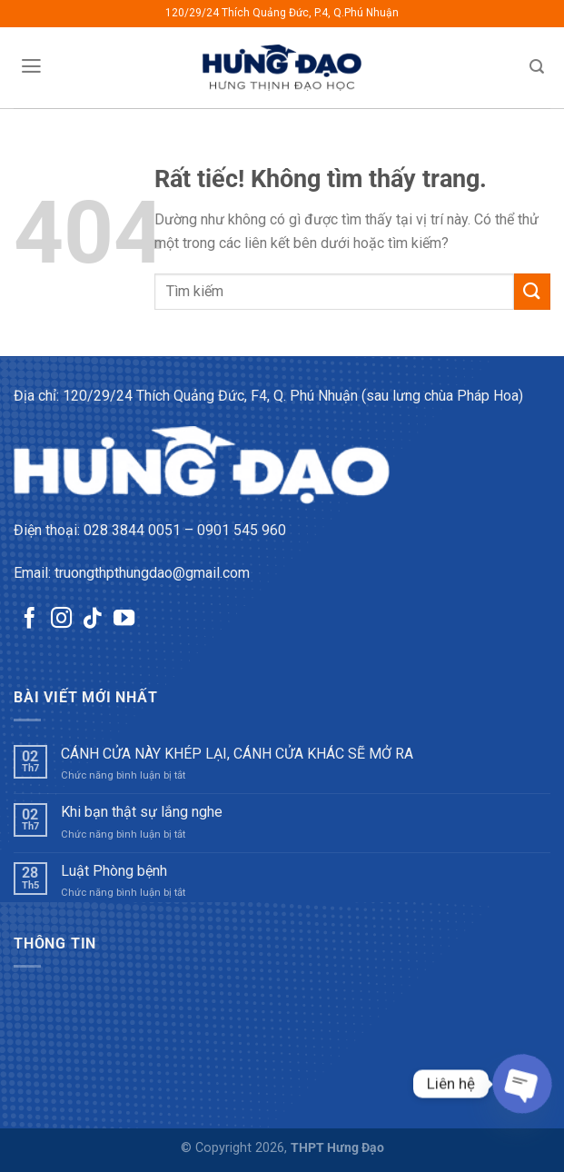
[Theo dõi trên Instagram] (61, 619)
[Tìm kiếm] (537, 66)
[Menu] (31, 66)
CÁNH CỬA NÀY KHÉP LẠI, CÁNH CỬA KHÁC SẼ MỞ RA (237, 753)
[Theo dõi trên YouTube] (124, 619)
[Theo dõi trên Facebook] (29, 619)
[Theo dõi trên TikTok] (92, 619)
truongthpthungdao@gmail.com (152, 572)
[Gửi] (532, 291)
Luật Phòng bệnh (114, 870)
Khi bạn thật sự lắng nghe (142, 811)
